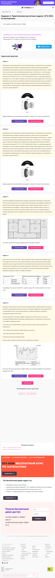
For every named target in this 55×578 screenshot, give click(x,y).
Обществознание (24, 555)
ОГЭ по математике (31, 393)
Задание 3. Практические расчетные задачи (12, 447)
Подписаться (44, 46)
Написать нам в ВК (6, 551)
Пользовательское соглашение (8, 547)
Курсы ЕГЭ (23, 544)
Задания (47, 556)
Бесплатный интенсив (36, 121)
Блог (46, 555)
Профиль (24, 547)
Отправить (38, 518)
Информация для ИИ (6, 556)
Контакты (4, 553)
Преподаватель (49, 551)
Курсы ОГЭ (21, 393)
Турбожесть (34, 555)
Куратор (48, 553)
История (22, 556)
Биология (23, 558)
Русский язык (24, 551)
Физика (34, 546)
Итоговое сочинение (26, 553)
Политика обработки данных (8, 549)
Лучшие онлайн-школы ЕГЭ (8, 558)
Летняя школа (35, 556)
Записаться (8, 473)
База (23, 549)
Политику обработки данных (7, 575)
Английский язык (36, 549)
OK (34, 575)
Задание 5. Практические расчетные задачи (12, 449)
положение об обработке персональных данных (38, 536)
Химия (33, 547)
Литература (34, 553)
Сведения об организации (7, 555)
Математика (23, 546)
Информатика (35, 551)
